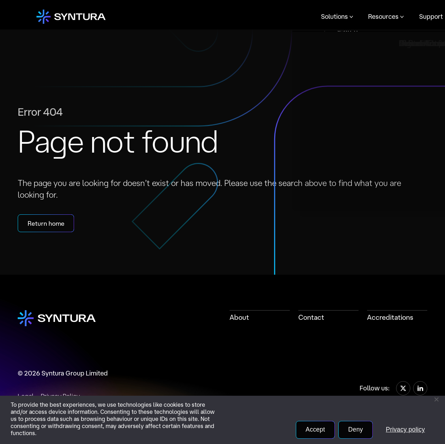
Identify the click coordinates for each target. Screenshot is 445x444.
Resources (203, 16)
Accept (311, 429)
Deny (352, 429)
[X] (403, 389)
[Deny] (436, 399)
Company (290, 16)
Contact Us (369, 17)
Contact (311, 318)
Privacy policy (404, 429)
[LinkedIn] (420, 389)
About (239, 318)
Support (249, 16)
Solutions (154, 16)
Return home (46, 224)
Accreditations (390, 318)
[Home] (70, 17)
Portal (330, 16)
